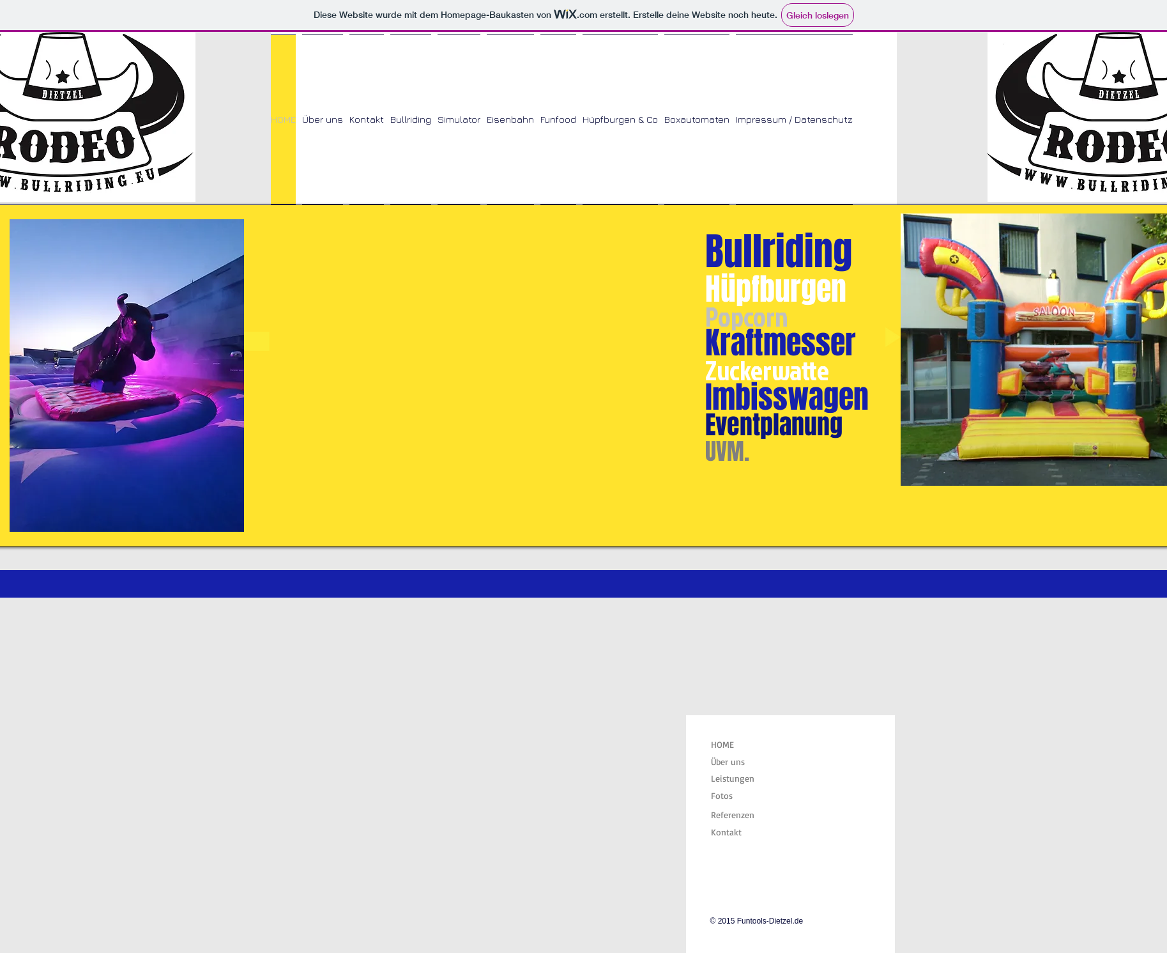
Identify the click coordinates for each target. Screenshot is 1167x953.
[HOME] (741, 744)
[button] (518, 347)
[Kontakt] (742, 832)
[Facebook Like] (790, 877)
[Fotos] (742, 795)
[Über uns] (742, 761)
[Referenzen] (742, 815)
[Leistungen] (742, 778)
